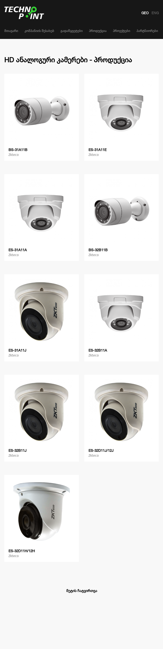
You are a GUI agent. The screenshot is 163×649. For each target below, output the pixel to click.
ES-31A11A (17, 250)
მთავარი (11, 31)
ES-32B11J (17, 450)
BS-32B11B (98, 250)
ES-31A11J (17, 350)
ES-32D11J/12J (101, 450)
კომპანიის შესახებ (39, 31)
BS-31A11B (17, 149)
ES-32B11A (98, 350)
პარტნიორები (147, 31)
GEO (145, 13)
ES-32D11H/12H (21, 551)
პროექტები (121, 31)
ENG (155, 13)
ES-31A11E (98, 149)
